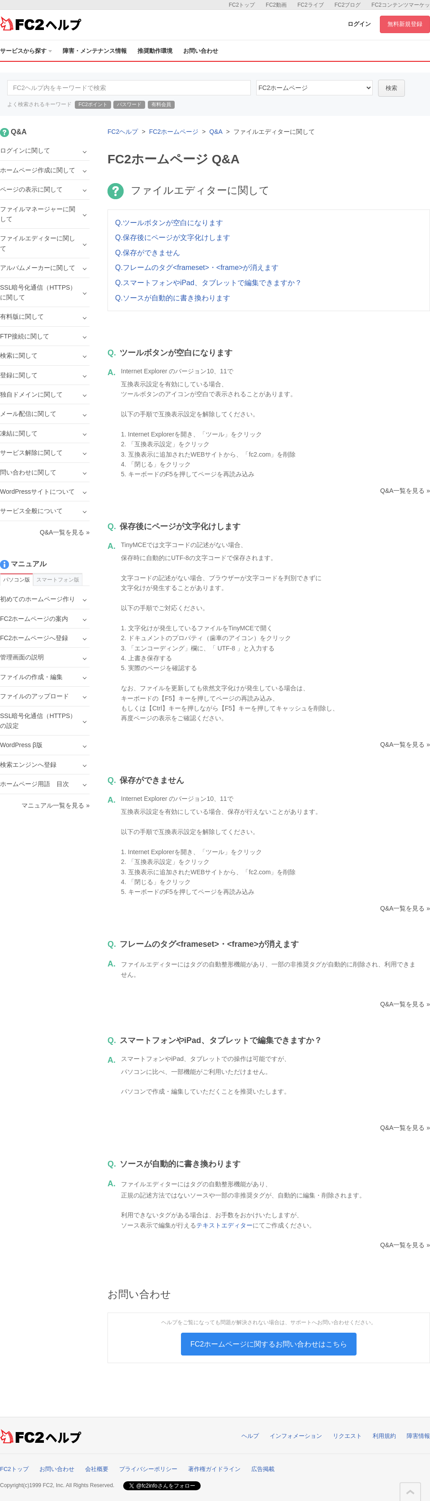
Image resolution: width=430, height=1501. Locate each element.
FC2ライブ (310, 5)
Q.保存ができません (147, 253)
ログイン (359, 24)
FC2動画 (276, 5)
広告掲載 (263, 1469)
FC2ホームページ (173, 131)
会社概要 (96, 1469)
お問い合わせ (200, 50)
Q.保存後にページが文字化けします (172, 237)
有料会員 (161, 104)
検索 (391, 88)
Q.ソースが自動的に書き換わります (172, 298)
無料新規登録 (404, 24)
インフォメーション (296, 1436)
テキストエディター (224, 1225)
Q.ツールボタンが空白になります (169, 223)
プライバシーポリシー (148, 1469)
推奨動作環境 (155, 50)
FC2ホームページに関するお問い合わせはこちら (268, 1344)
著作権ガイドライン (214, 1469)
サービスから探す (26, 50)
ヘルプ (250, 1436)
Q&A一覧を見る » (405, 490)
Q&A (216, 131)
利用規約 (384, 1436)
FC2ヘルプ (123, 131)
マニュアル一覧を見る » (56, 805)
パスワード (129, 104)
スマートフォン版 (57, 580)
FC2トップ (242, 5)
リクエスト (347, 1436)
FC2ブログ (348, 5)
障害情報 (418, 1436)
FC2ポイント (93, 104)
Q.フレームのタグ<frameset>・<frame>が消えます (197, 267)
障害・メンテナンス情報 (95, 50)
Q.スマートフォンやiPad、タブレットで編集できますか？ (208, 283)
